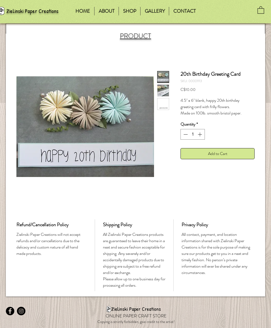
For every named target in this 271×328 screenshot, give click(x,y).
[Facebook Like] (39, 301)
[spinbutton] (193, 134)
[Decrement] (185, 134)
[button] (261, 10)
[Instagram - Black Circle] (21, 311)
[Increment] (200, 134)
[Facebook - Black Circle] (10, 311)
